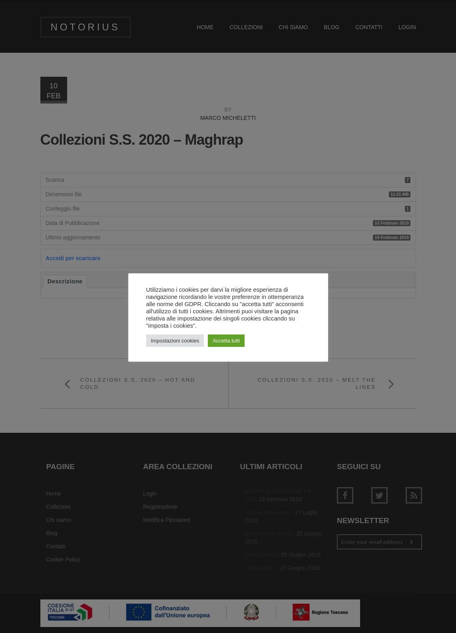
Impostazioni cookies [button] (175, 341)
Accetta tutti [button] (226, 341)
